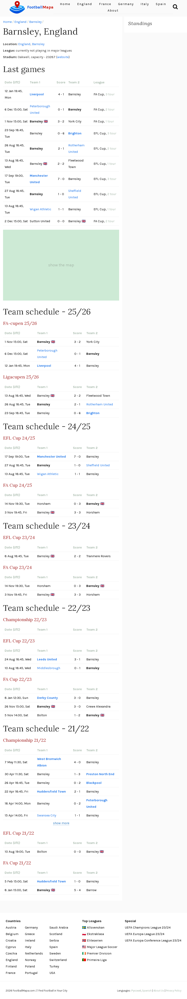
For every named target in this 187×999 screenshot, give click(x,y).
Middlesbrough (48, 668)
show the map (61, 265)
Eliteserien (95, 940)
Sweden (55, 953)
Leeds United (47, 659)
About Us (158, 990)
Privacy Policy (173, 990)
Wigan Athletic (40, 209)
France (10, 973)
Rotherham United (76, 148)
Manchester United (39, 179)
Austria (11, 927)
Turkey (54, 966)
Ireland (30, 940)
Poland (30, 966)
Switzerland (58, 960)
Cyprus (11, 947)
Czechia (11, 953)
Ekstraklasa (95, 934)
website (63, 57)
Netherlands (34, 953)
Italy (28, 947)
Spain (53, 947)
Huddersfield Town (51, 791)
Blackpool (94, 783)
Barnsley (35, 22)
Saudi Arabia (58, 927)
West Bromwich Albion (49, 762)
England (20, 22)
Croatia (11, 940)
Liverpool (37, 94)
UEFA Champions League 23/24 (148, 927)
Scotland (55, 934)
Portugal (31, 973)
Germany (31, 927)
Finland (11, 966)
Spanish (147, 990)
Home (7, 22)
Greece (30, 934)
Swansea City (46, 815)
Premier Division (99, 953)
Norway (30, 960)
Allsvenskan (95, 927)
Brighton (74, 133)
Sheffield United (74, 194)
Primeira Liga (97, 960)
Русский (136, 990)
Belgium (12, 934)
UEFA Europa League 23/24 (144, 934)
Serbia (54, 940)
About (113, 10)
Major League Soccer (102, 947)
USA (52, 973)
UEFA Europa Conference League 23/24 (153, 940)
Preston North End (100, 774)
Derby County (47, 698)
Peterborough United (40, 109)
